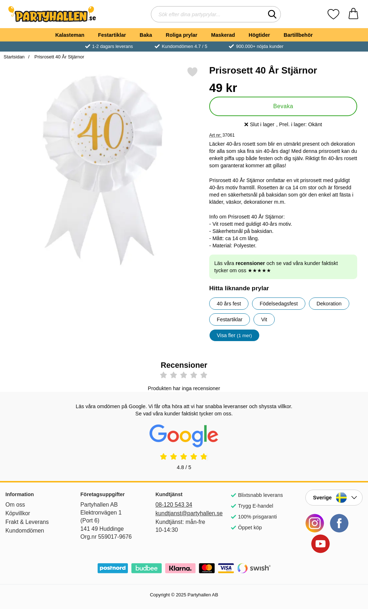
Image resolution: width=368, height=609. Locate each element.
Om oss (15, 505)
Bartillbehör (298, 35)
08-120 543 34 (174, 505)
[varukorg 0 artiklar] (353, 14)
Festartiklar (112, 35)
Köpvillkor (17, 513)
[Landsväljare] (334, 498)
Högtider (259, 35)
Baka (146, 35)
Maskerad (223, 35)
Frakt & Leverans (27, 522)
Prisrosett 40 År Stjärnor (58, 56)
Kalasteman (69, 35)
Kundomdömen (24, 531)
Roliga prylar (181, 35)
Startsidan (14, 56)
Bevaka (283, 106)
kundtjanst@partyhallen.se (184, 513)
